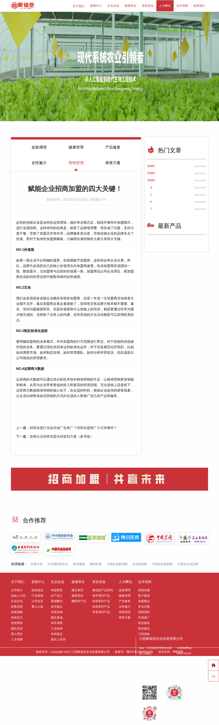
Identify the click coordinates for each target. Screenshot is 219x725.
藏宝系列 (77, 589)
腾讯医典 (96, 563)
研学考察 (57, 622)
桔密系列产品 (101, 600)
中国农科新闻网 (162, 563)
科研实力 (17, 617)
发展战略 (17, 611)
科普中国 (36, 563)
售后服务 (144, 622)
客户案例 (144, 595)
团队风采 (17, 627)
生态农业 (113, 5)
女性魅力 (39, 162)
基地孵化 (57, 600)
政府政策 (37, 589)
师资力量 (112, 162)
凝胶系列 (77, 595)
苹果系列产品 (101, 611)
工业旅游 (57, 627)
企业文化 (17, 600)
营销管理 (76, 162)
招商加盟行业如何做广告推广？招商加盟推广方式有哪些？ (73, 427)
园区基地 (57, 617)
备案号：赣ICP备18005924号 (134, 651)
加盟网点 (144, 600)
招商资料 (144, 611)
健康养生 (130, 5)
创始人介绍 (18, 595)
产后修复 (112, 146)
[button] (205, 65)
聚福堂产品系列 (102, 589)
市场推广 (144, 617)
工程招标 (144, 633)
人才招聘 (17, 638)
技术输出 (57, 606)
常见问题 (144, 606)
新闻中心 (96, 5)
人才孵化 (165, 5)
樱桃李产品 (78, 600)
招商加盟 (144, 589)
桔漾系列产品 (101, 606)
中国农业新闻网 (117, 563)
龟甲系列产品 (101, 595)
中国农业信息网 (188, 563)
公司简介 (17, 589)
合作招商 (182, 5)
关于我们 (78, 5)
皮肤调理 (39, 146)
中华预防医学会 (57, 563)
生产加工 (57, 595)
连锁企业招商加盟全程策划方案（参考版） (62, 435)
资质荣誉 (17, 622)
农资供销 (57, 611)
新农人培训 (58, 638)
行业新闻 (37, 595)
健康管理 (76, 146)
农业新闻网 (139, 563)
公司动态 (37, 600)
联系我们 (199, 5)
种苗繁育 (57, 589)
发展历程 (17, 606)
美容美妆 (148, 5)
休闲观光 (57, 633)
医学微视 (79, 563)
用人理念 (17, 633)
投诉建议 (144, 627)
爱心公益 (37, 606)
